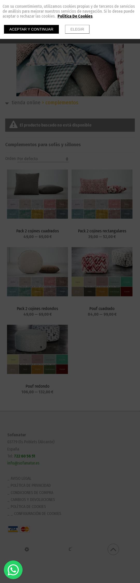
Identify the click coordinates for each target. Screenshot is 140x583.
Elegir (77, 29)
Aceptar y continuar (31, 29)
